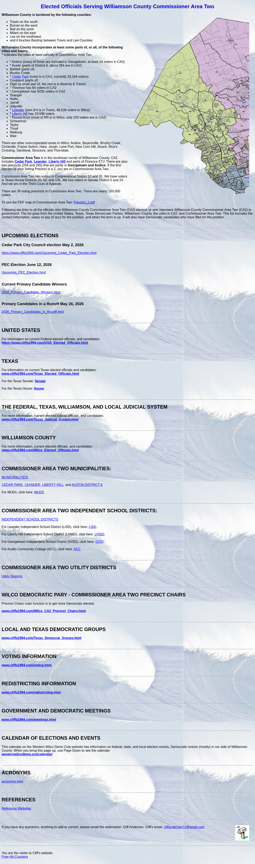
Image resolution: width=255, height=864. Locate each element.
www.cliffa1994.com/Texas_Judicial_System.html (40, 419)
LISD (92, 527)
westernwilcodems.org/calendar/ (27, 754)
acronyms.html (12, 781)
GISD (99, 541)
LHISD (99, 534)
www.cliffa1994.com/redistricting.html (31, 692)
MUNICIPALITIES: (15, 477)
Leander (18, 110)
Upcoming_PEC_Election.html (24, 272)
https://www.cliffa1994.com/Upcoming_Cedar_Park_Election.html (49, 253)
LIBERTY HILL (52, 485)
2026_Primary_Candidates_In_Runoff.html (33, 312)
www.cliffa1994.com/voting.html (26, 665)
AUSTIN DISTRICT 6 (87, 485)
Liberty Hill (20, 113)
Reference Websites (16, 808)
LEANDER (32, 485)
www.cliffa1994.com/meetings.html (29, 719)
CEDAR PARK (12, 485)
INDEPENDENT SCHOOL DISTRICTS (30, 519)
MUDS (39, 492)
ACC (77, 549)
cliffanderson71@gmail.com (184, 827)
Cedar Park (20, 76)
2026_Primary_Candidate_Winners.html (31, 292)
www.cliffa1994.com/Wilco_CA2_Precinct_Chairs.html (44, 611)
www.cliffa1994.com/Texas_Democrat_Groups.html (41, 638)
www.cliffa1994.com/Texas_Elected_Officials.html (40, 373)
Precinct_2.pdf (84, 202)
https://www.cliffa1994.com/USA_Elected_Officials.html (45, 342)
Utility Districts (12, 576)
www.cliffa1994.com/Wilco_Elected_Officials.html (40, 450)
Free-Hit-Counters (15, 856)
